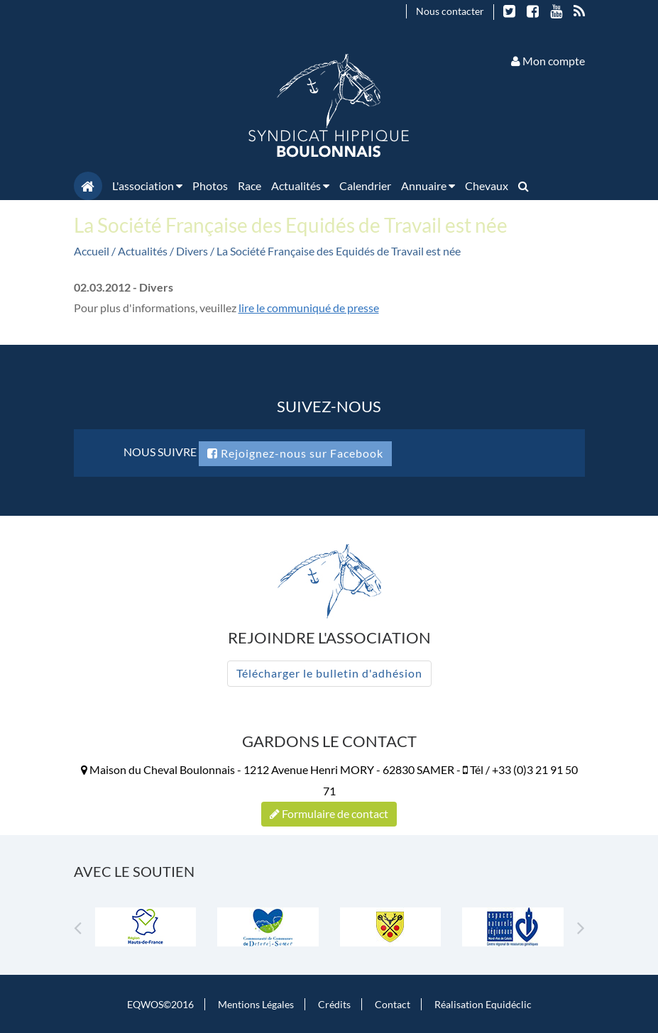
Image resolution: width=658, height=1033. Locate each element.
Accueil (91, 251)
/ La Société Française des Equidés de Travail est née (335, 251)
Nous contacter (450, 11)
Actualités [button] (300, 185)
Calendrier (365, 185)
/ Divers (190, 251)
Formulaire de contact (329, 813)
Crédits (334, 1004)
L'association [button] (147, 185)
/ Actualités (140, 251)
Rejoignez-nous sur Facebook (295, 453)
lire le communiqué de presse (308, 307)
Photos (210, 185)
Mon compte (548, 60)
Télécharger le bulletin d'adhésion (329, 673)
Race (249, 185)
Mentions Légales (256, 1004)
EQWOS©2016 (160, 1004)
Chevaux (486, 185)
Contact (392, 1004)
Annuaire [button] (428, 185)
